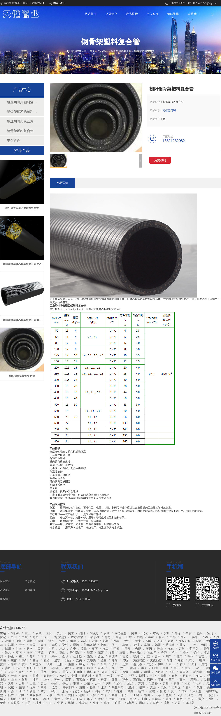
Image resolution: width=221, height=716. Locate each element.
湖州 (54, 656)
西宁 (22, 691)
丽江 (182, 664)
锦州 (136, 656)
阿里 (71, 633)
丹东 (160, 641)
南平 (22, 671)
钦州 (63, 675)
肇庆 (3, 702)
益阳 (25, 699)
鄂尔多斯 (90, 644)
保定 (3, 637)
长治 (162, 637)
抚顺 (104, 644)
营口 (71, 695)
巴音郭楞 (94, 637)
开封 (114, 660)
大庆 (22, 644)
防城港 (170, 644)
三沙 (153, 675)
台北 (33, 683)
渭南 (82, 687)
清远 (3, 675)
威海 (142, 687)
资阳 (177, 702)
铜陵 (76, 683)
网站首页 (91, 13)
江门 (180, 656)
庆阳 (172, 671)
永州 (68, 699)
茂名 (43, 668)
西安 (76, 691)
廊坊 (204, 664)
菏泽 (116, 648)
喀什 (170, 660)
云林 (93, 695)
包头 (199, 633)
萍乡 (43, 671)
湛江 (212, 699)
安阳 (49, 633)
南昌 (133, 668)
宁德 (112, 668)
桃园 (187, 683)
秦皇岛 (184, 671)
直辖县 (156, 699)
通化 (119, 683)
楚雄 (116, 641)
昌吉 (84, 641)
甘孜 (182, 644)
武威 (11, 687)
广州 (193, 644)
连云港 (137, 664)
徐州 (54, 691)
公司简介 (111, 13)
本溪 (156, 633)
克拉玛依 (139, 660)
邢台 (65, 691)
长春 (205, 637)
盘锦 (54, 671)
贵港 (84, 648)
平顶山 (77, 671)
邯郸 (206, 648)
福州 (158, 644)
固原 (40, 648)
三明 (172, 679)
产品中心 (103, 51)
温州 (131, 687)
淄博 (71, 702)
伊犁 (101, 699)
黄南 (19, 652)
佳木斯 (77, 656)
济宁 (57, 660)
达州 (11, 644)
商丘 (161, 679)
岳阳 (201, 695)
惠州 (182, 648)
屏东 (65, 671)
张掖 (122, 699)
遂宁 (125, 679)
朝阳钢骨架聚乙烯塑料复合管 (22, 208)
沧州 (95, 641)
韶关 (120, 675)
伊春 (112, 699)
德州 (127, 641)
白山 (14, 637)
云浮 (158, 695)
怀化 (11, 656)
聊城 (202, 660)
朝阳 (183, 637)
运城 (82, 695)
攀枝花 (91, 671)
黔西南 (197, 671)
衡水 (207, 652)
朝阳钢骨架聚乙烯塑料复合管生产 (22, 264)
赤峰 (40, 641)
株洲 (38, 702)
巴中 (129, 637)
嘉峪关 (91, 660)
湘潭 (98, 691)
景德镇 (113, 656)
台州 (22, 683)
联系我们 (194, 13)
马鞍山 (55, 668)
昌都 (173, 637)
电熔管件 (13, 140)
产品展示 (132, 13)
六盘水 (37, 664)
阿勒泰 (15, 633)
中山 (49, 702)
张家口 (83, 702)
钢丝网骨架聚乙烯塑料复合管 (22, 121)
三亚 (131, 675)
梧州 (93, 687)
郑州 (180, 699)
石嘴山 (80, 679)
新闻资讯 (173, 13)
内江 (198, 668)
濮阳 (114, 671)
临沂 (19, 668)
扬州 (212, 695)
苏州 (57, 679)
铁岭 (54, 683)
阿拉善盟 (120, 633)
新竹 (141, 691)
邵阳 (114, 679)
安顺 (38, 633)
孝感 (199, 687)
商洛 (182, 679)
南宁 (177, 668)
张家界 (129, 702)
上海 (3, 679)
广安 (73, 648)
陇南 (25, 664)
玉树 (136, 695)
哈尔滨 (151, 652)
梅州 (68, 668)
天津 (11, 683)
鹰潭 (104, 695)
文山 (153, 687)
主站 (3, 633)
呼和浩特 (76, 652)
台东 (87, 683)
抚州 (136, 644)
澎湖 (104, 671)
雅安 (90, 699)
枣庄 (96, 702)
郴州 (106, 641)
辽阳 (60, 664)
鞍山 (28, 633)
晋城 (101, 656)
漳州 (167, 702)
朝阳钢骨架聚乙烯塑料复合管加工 (22, 320)
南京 (144, 668)
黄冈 (149, 648)
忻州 (3, 691)
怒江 (122, 668)
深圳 (142, 675)
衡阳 (112, 652)
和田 (22, 656)
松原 (104, 679)
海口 (106, 648)
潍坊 (104, 687)
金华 (65, 656)
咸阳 (109, 691)
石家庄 (187, 675)
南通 (166, 668)
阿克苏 (94, 633)
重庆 (190, 699)
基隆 (35, 660)
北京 (145, 633)
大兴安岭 (184, 641)
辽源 (125, 664)
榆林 (46, 699)
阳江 (125, 695)
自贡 (28, 702)
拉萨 (3, 664)
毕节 (188, 633)
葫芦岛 (194, 648)
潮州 (30, 641)
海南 (30, 652)
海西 (90, 652)
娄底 (8, 668)
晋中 (158, 656)
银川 (147, 695)
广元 (51, 648)
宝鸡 (210, 633)
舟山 (144, 699)
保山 (46, 637)
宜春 (114, 695)
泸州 (114, 664)
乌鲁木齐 (68, 687)
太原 (198, 683)
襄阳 (188, 687)
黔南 (14, 675)
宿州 (93, 679)
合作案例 (152, 13)
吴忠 (54, 687)
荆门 (169, 656)
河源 (40, 652)
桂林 (62, 648)
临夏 (49, 664)
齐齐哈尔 (49, 675)
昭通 (117, 702)
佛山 (114, 644)
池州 (51, 641)
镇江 (107, 702)
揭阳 (25, 660)
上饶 (46, 679)
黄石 (95, 648)
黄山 (62, 652)
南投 (187, 668)
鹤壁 (51, 652)
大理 (54, 644)
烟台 (14, 699)
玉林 (79, 699)
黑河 (127, 648)
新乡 (87, 691)
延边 (190, 695)
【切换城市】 (37, 3)
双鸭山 (194, 679)
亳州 (35, 637)
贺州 (33, 656)
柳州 (161, 664)
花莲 (101, 652)
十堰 (110, 675)
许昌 (130, 691)
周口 (142, 702)
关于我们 (30, 581)
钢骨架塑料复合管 (121, 51)
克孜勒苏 (156, 660)
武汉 (164, 687)
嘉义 (125, 656)
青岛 (25, 675)
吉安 (201, 656)
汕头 (199, 675)
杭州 (185, 652)
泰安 (177, 683)
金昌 (104, 660)
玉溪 (180, 695)
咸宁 (43, 691)
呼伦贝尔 (136, 652)
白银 (140, 637)
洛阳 (71, 664)
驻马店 (154, 702)
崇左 (151, 637)
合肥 (138, 648)
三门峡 (137, 679)
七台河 (159, 671)
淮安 (122, 652)
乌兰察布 (117, 687)
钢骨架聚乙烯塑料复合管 (22, 112)
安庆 (60, 633)
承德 (73, 641)
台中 (98, 683)
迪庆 (149, 641)
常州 (8, 641)
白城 (25, 637)
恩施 (76, 644)
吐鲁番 (153, 683)
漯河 (141, 683)
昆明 (125, 660)
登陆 (55, 3)
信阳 (184, 691)
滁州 (19, 641)
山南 (14, 679)
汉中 (175, 652)
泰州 (166, 683)
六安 (150, 664)
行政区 (176, 687)
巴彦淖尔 (77, 637)
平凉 (33, 671)
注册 (62, 3)
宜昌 (60, 695)
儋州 (164, 675)
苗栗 (101, 668)
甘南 (19, 648)
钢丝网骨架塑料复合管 (22, 102)
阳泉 (49, 695)
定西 (171, 641)
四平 (68, 679)
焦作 (14, 660)
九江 (147, 656)
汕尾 (35, 679)
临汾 (93, 664)
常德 (62, 641)
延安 (3, 699)
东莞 (198, 641)
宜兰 (57, 699)
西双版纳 (35, 695)
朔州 (175, 675)
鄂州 (65, 644)
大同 (33, 644)
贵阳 (204, 644)
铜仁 (65, 683)
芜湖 (22, 687)
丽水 (14, 664)
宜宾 (35, 699)
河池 (43, 656)
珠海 (169, 699)
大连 (43, 644)
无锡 (33, 687)
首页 (92, 51)
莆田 (136, 671)
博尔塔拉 (60, 637)
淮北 (8, 652)
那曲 (155, 668)
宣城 (152, 691)
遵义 (201, 699)
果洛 (30, 648)
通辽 (130, 683)
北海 (107, 637)
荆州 (190, 656)
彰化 (133, 699)
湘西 (22, 695)
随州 (25, 679)
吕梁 (104, 664)
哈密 (164, 652)
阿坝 (134, 633)
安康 (107, 633)
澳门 (82, 633)
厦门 (174, 691)
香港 (119, 691)
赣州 (8, 648)
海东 (171, 648)
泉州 (74, 675)
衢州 (147, 671)
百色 (118, 637)
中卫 (60, 702)
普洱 (125, 671)
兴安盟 (196, 691)
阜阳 (147, 644)
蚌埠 (177, 633)
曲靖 (35, 675)
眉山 (90, 668)
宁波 (11, 671)
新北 (33, 691)
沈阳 (207, 679)
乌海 (43, 687)
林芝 (82, 664)
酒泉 (90, 656)
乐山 (172, 664)
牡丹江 (31, 668)
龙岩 (180, 660)
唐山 (43, 683)
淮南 (160, 648)
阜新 (125, 644)
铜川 (109, 683)
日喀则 (86, 675)
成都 (194, 637)
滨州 (167, 633)
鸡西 (68, 660)
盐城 (169, 695)
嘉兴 (79, 660)
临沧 (193, 664)
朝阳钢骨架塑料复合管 (22, 376)
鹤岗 (196, 652)
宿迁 (150, 679)
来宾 (191, 660)
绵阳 (79, 668)
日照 (99, 675)
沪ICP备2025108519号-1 (207, 707)
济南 (3, 660)
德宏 (138, 641)
